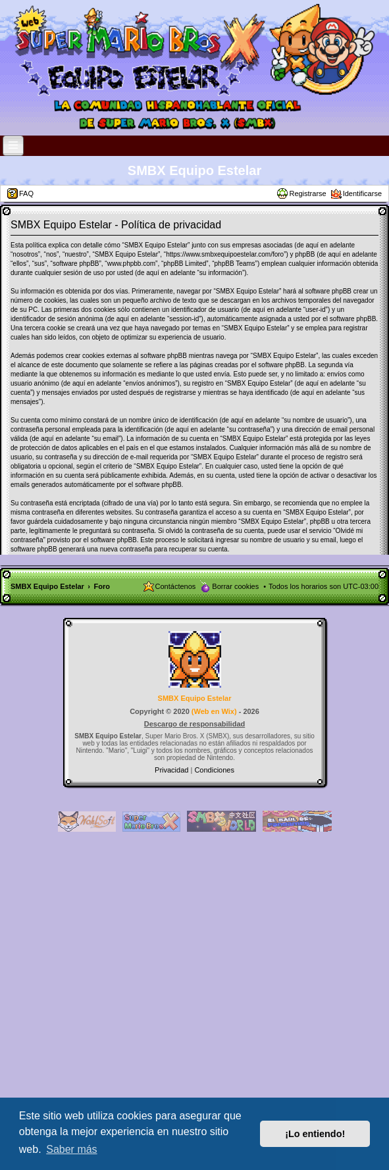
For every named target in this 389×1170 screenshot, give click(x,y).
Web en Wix (214, 711)
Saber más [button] (71, 1149)
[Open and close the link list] (13, 146)
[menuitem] (172, 770)
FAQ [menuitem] (26, 193)
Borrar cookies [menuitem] (235, 586)
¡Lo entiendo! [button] (315, 1134)
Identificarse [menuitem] (362, 193)
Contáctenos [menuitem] (175, 586)
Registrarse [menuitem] (307, 193)
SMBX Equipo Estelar (194, 170)
